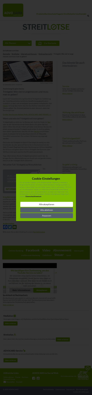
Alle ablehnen (46, 210)
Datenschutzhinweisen (33, 196)
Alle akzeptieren (46, 204)
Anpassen (46, 215)
